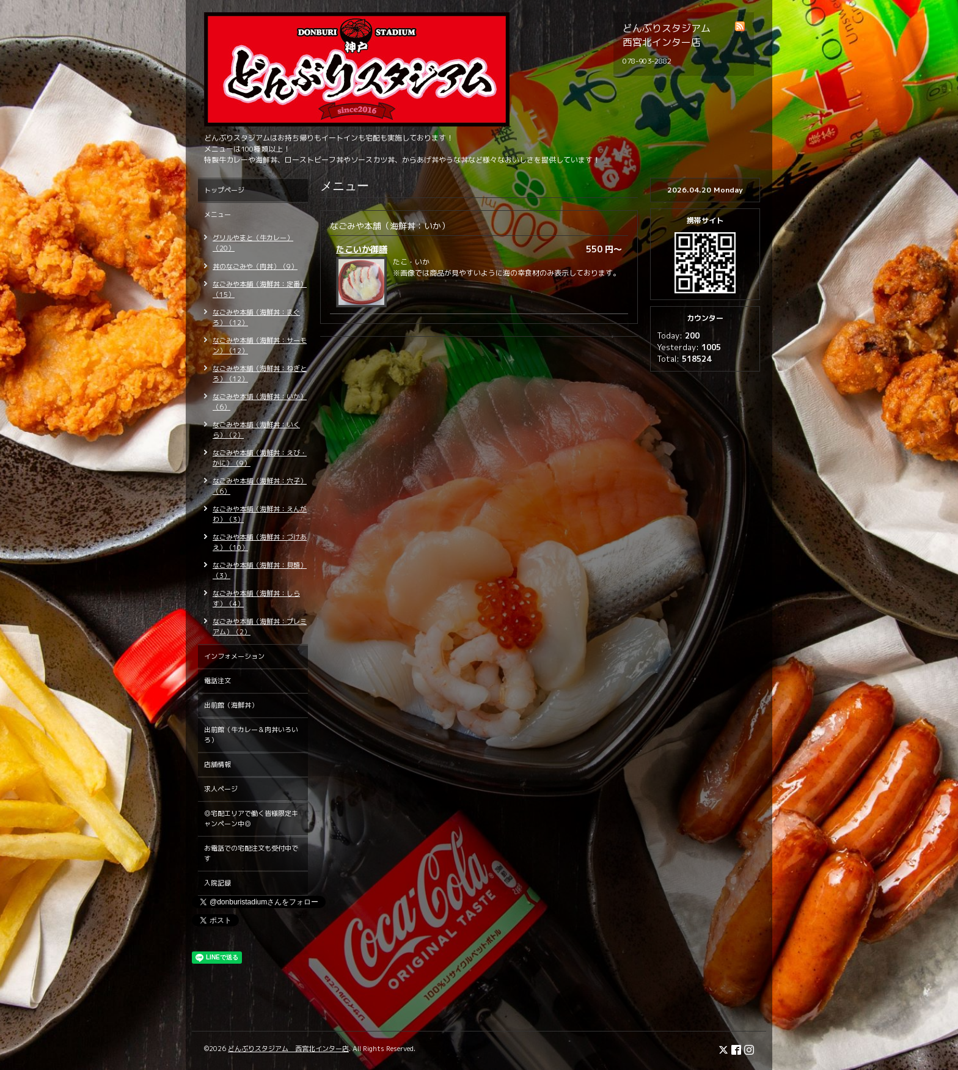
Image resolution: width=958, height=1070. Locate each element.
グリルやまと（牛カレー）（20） (253, 243)
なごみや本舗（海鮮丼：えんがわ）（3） (260, 514)
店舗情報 (217, 764)
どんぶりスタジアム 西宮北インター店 (288, 1049)
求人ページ (221, 789)
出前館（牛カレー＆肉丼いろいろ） (251, 735)
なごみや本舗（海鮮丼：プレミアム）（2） (260, 627)
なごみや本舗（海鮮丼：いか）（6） (260, 402)
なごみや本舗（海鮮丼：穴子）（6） (260, 486)
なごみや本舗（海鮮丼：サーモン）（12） (260, 345)
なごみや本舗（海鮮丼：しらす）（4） (256, 598)
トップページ (224, 190)
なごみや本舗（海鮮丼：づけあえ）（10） (260, 542)
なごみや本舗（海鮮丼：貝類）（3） (260, 570)
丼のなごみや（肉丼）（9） (255, 266)
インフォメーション (234, 656)
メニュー (217, 214)
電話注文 (217, 681)
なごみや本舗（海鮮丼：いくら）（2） (256, 430)
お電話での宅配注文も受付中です (251, 853)
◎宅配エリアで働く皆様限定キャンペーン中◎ (251, 818)
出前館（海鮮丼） (231, 705)
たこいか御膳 (361, 249)
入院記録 (217, 883)
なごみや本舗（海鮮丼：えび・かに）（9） (260, 458)
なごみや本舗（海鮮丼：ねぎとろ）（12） (260, 374)
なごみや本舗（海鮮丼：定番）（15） (260, 289)
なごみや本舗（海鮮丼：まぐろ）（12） (256, 317)
